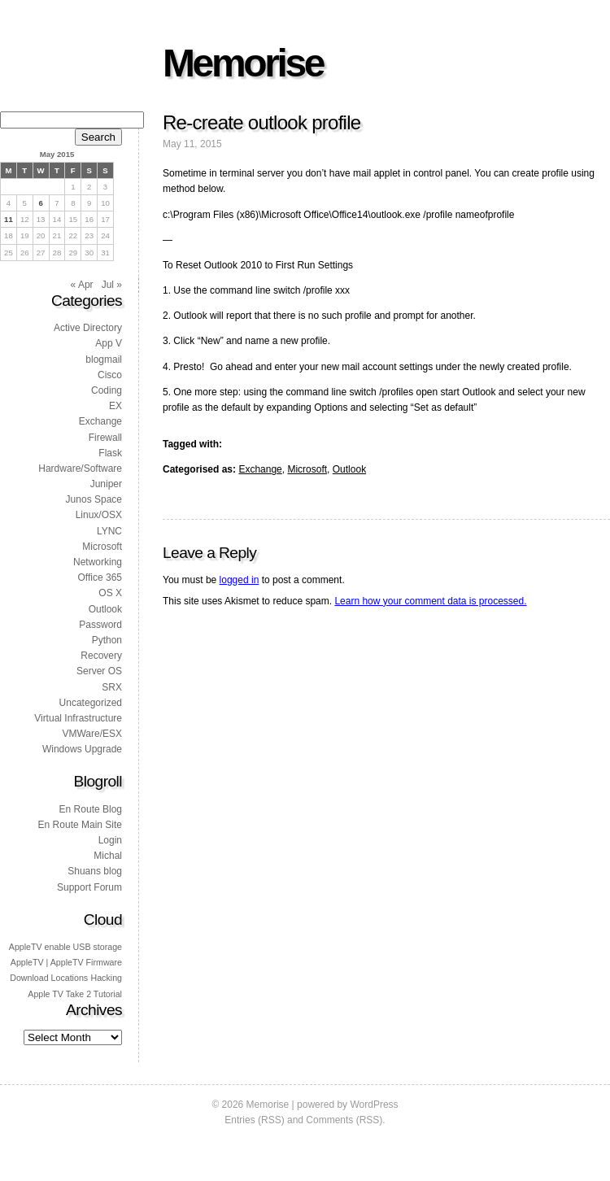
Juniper (106, 484)
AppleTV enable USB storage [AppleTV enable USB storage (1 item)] (65, 947)
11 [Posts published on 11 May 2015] (8, 219)
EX (115, 406)
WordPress (374, 1104)
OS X (110, 593)
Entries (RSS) (254, 1120)
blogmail (103, 359)
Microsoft (307, 469)
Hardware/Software (80, 468)
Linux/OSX (99, 515)
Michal (108, 855)
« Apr (82, 284)
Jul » (112, 284)
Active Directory (88, 327)
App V (108, 343)
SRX (112, 687)
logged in (239, 580)
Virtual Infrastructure (78, 718)
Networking (97, 562)
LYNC (109, 531)
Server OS (99, 671)
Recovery (101, 655)
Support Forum (89, 887)
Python (107, 640)
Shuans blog (95, 871)
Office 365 (100, 577)
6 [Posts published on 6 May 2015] (40, 202)
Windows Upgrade (82, 749)
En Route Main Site (80, 824)
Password (100, 624)
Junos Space (94, 499)
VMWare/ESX (92, 733)
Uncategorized (90, 702)
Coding (106, 390)
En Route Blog (90, 809)
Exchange (259, 469)
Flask (110, 453)
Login (110, 840)
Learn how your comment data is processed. (430, 601)
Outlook (349, 469)
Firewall (105, 437)
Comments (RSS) (344, 1120)
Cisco (110, 375)
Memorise (243, 63)
